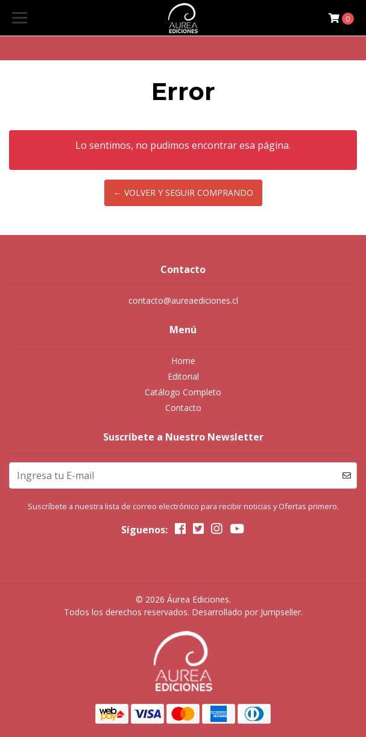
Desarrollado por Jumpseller (246, 612)
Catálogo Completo (183, 392)
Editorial (183, 376)
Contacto (183, 407)
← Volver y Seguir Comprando (183, 192)
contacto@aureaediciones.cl (183, 300)
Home (183, 360)
